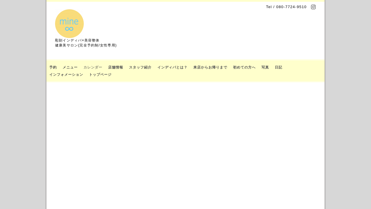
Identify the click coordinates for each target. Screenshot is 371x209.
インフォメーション (66, 75)
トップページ (100, 75)
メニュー (70, 67)
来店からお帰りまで (210, 67)
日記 (278, 67)
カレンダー (92, 67)
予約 (53, 67)
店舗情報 (115, 67)
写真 (265, 67)
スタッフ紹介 (140, 67)
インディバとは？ (172, 67)
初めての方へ (244, 67)
